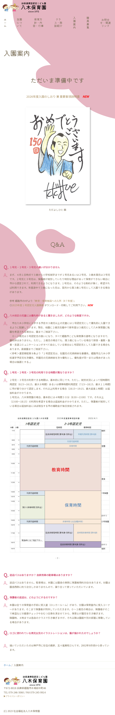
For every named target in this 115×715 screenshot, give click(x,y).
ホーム (7, 665)
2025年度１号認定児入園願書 (28, 305)
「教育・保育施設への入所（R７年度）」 (54, 301)
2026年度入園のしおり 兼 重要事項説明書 (53, 96)
